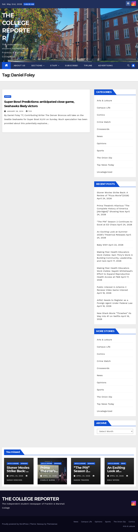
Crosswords (103, 129)
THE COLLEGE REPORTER (30, 499)
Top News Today (105, 165)
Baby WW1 (102, 245)
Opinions (101, 143)
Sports (7, 96)
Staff (54, 65)
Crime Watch (104, 122)
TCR (29, 111)
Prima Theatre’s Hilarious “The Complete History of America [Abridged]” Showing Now (113, 208)
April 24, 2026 (16, 476)
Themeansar (52, 524)
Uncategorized (104, 172)
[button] (128, 65)
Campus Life (103, 107)
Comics (101, 115)
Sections (37, 65)
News (100, 136)
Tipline (88, 65)
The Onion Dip (104, 157)
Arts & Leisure (104, 100)
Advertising (105, 65)
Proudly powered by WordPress (15, 524)
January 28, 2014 (15, 111)
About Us (19, 65)
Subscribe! (71, 65)
